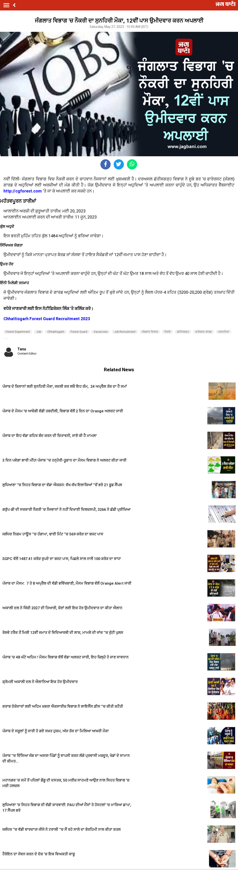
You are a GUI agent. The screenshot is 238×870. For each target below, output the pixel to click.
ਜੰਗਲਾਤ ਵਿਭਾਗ (150, 331)
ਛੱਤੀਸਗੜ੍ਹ (183, 331)
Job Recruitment (125, 331)
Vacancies (101, 331)
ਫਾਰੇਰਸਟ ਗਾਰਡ (203, 331)
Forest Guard (79, 331)
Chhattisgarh (55, 331)
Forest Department (18, 331)
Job (38, 331)
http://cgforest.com (22, 191)
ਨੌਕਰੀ (167, 331)
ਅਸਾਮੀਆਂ (223, 331)
